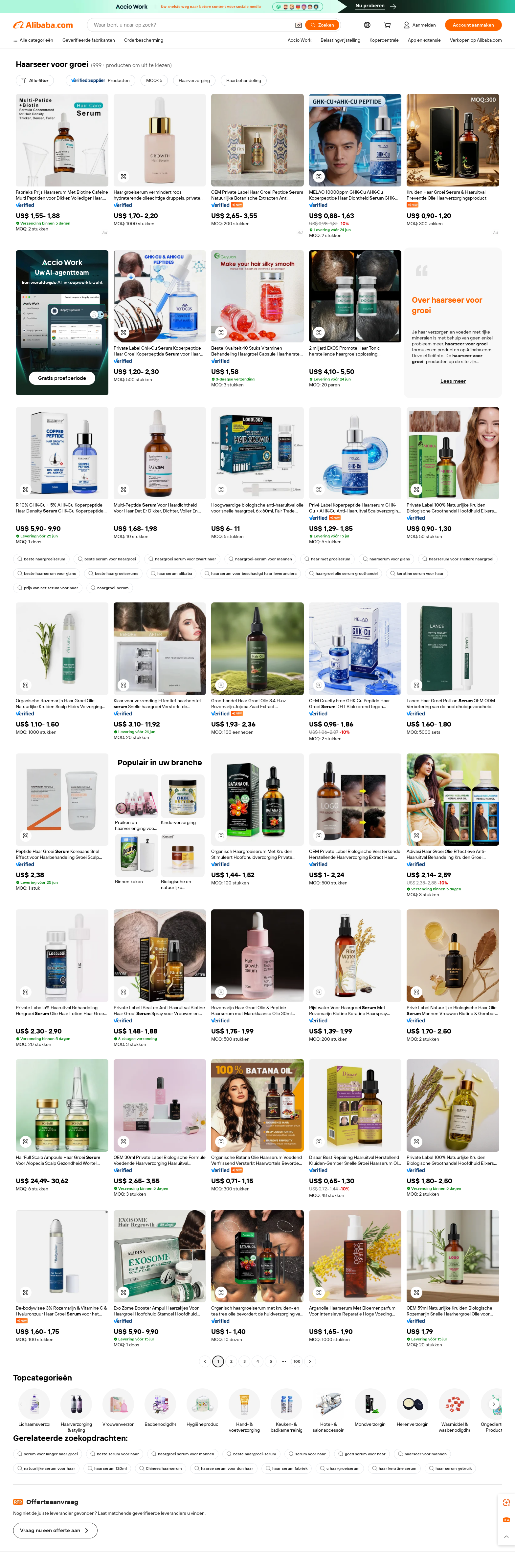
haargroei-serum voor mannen (260, 559)
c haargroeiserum (340, 1468)
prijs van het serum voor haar (47, 588)
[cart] (388, 26)
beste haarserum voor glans (46, 573)
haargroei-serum (110, 588)
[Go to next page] (310, 1361)
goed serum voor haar (362, 1454)
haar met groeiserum (327, 559)
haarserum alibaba (171, 573)
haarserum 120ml (107, 1468)
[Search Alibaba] (191, 25)
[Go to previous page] (205, 1361)
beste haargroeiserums (113, 573)
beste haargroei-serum (251, 1454)
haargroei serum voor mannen (182, 1454)
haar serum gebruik (450, 1468)
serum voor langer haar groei (47, 1454)
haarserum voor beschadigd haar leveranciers (251, 573)
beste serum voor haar (114, 1454)
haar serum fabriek (286, 1468)
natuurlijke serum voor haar (46, 1468)
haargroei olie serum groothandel (343, 573)
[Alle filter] (35, 80)
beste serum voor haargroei (107, 559)
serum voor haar (307, 1454)
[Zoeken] (322, 25)
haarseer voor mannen (422, 1454)
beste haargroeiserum (41, 559)
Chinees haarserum (160, 1468)
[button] (298, 25)
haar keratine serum (394, 1468)
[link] (506, 1502)
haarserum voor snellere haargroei (457, 559)
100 (297, 1361)
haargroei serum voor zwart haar (182, 559)
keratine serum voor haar (417, 573)
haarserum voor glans (386, 559)
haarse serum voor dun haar (223, 1468)
